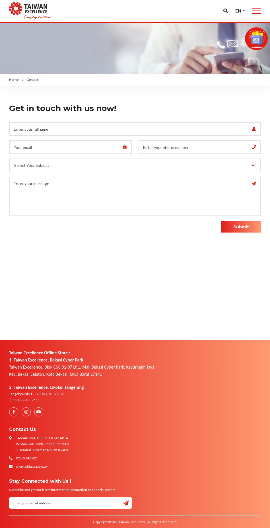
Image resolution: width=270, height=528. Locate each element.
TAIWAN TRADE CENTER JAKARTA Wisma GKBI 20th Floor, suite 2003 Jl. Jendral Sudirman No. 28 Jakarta (42, 444)
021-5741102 (26, 458)
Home (14, 79)
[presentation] (42, 229)
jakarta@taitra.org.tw (32, 466)
